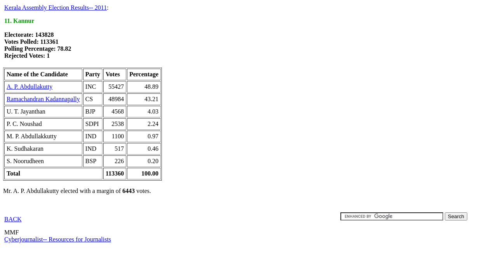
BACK (12, 219)
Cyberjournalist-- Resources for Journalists (57, 239)
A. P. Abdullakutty (29, 86)
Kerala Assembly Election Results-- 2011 (55, 7)
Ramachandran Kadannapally (43, 99)
